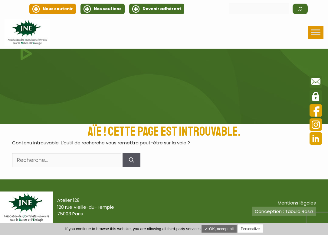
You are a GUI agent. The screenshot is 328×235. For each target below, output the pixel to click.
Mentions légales (297, 203)
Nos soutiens (108, 9)
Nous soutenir (58, 9)
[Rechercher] (300, 9)
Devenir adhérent (162, 9)
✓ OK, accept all (219, 229)
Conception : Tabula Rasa (284, 211)
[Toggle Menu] (315, 32)
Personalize (250, 229)
